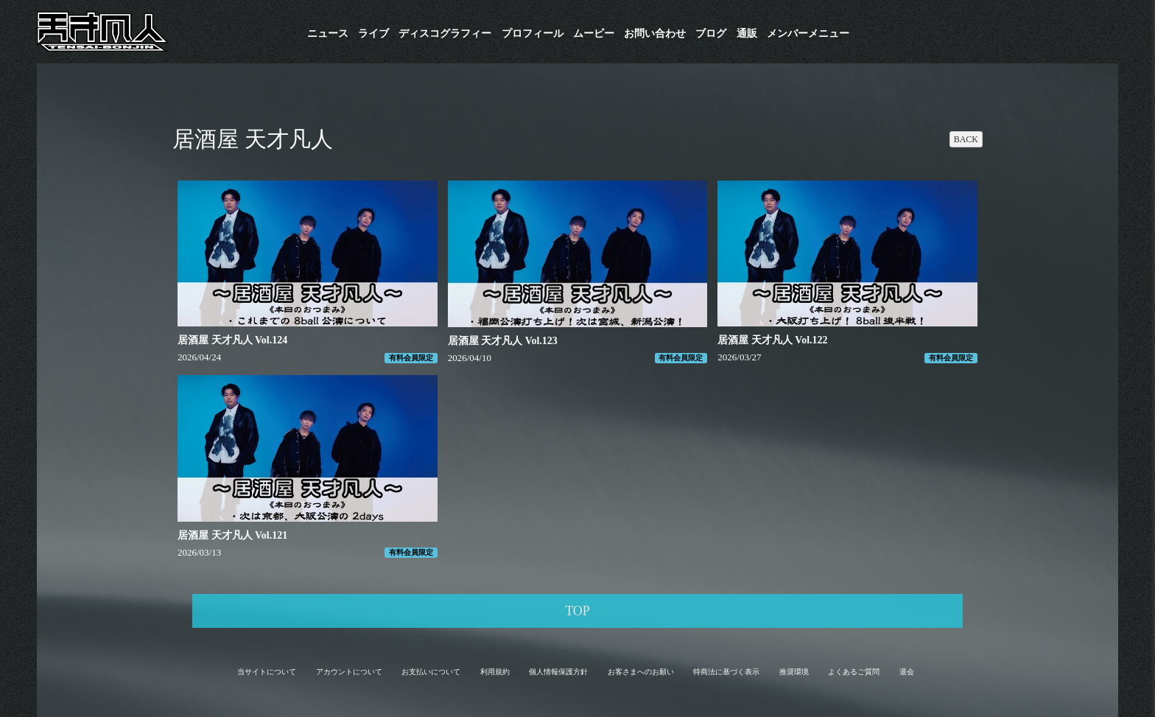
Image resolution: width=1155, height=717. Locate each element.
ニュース (327, 33)
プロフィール (533, 33)
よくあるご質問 (854, 672)
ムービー (593, 33)
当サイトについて (266, 672)
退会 (906, 672)
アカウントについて (349, 672)
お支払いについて (430, 672)
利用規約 (495, 672)
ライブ (373, 33)
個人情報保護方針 (558, 672)
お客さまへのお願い (641, 672)
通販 (747, 33)
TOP (577, 611)
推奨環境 (794, 672)
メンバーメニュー (808, 33)
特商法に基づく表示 (726, 672)
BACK (966, 139)
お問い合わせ (655, 33)
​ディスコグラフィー (445, 33)
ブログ (710, 33)
